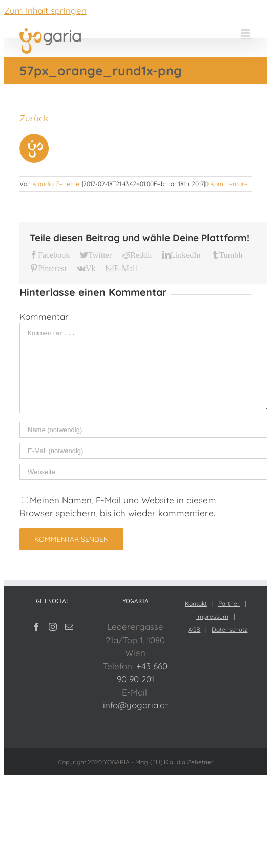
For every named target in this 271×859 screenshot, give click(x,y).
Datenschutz (229, 629)
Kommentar (44, 316)
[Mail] (69, 627)
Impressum (212, 616)
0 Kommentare (226, 184)
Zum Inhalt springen (45, 10)
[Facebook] (36, 627)
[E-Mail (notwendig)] (143, 451)
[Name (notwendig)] (143, 430)
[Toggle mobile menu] (246, 33)
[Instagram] (53, 627)
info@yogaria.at (135, 705)
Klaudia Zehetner (57, 184)
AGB (194, 629)
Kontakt (196, 603)
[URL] (143, 472)
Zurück (33, 118)
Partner (229, 603)
